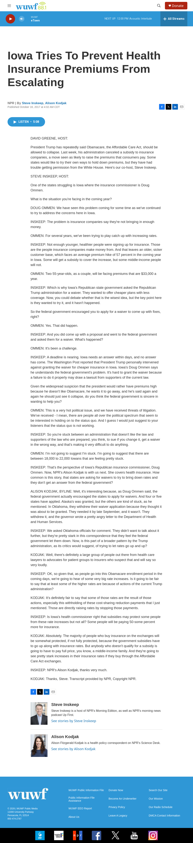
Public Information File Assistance (81, 799)
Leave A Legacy (118, 815)
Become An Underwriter (122, 798)
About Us (73, 817)
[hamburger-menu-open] (9, 5)
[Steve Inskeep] (39, 713)
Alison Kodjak (55, 103)
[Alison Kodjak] (39, 745)
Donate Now (116, 790)
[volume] (21, 19)
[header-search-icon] (158, 5)
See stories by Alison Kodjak (73, 749)
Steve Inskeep (32, 103)
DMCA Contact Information (164, 815)
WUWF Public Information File (86, 790)
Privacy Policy (117, 807)
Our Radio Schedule (160, 807)
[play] (10, 19)
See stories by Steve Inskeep (73, 721)
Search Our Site (158, 790)
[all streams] (173, 18)
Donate (178, 6)
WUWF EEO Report (80, 808)
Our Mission (156, 798)
